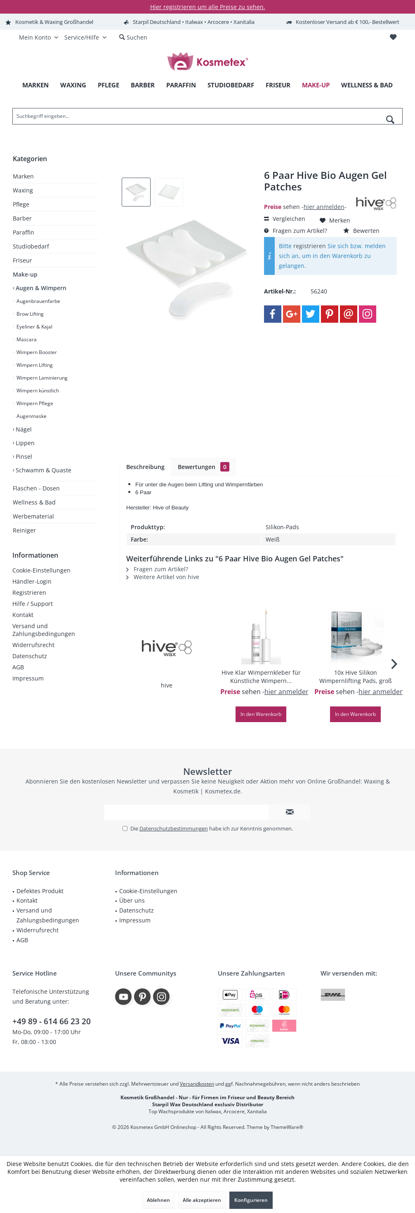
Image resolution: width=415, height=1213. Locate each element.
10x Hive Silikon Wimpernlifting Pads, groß (355, 677)
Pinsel (23, 456)
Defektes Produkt (40, 891)
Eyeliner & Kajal (33, 326)
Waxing (23, 190)
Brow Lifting (29, 313)
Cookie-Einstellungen (41, 570)
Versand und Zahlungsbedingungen (43, 630)
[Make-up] (315, 85)
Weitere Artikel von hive (162, 577)
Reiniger (24, 530)
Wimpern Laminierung (41, 377)
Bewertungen (203, 467)
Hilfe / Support (32, 604)
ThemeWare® (287, 1127)
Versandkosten (197, 1083)
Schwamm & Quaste (42, 470)
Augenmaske (31, 416)
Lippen (24, 443)
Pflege (21, 204)
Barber (22, 218)
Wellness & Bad (34, 502)
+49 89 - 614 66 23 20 (51, 1021)
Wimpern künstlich (37, 390)
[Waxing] (73, 85)
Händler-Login (32, 581)
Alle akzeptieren (202, 1200)
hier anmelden (324, 207)
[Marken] (35, 85)
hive (166, 685)
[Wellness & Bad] (366, 85)
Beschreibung (145, 467)
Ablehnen (158, 1200)
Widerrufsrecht (33, 645)
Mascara (26, 339)
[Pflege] (108, 85)
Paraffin (23, 232)
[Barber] (142, 85)
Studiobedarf (31, 246)
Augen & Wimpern (40, 288)
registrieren (309, 246)
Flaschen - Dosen (36, 488)
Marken (23, 176)
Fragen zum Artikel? (295, 231)
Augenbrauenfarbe (37, 301)
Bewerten (361, 231)
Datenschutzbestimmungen (173, 828)
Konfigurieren (251, 1200)
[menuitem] (393, 37)
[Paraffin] (181, 85)
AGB (18, 667)
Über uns (132, 900)
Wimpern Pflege (34, 403)
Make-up (25, 274)
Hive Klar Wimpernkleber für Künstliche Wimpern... (261, 677)
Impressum (28, 678)
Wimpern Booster (36, 352)
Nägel (23, 429)
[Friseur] (278, 85)
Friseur (22, 260)
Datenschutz (29, 656)
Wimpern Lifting (34, 364)
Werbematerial (33, 516)
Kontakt (22, 615)
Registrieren (29, 592)
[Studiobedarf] (231, 85)
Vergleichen (284, 219)
